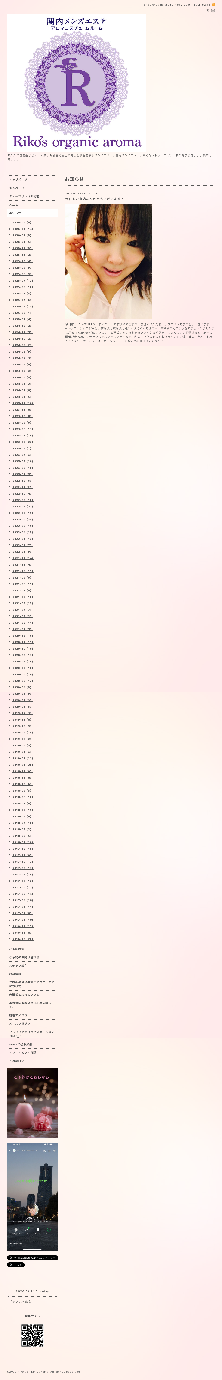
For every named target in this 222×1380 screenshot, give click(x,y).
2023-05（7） (22, 448)
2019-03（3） (22, 752)
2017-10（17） (23, 862)
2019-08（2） (22, 739)
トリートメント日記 (22, 1053)
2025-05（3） (22, 293)
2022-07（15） (23, 513)
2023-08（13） (23, 429)
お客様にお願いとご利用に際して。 (30, 1005)
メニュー (15, 205)
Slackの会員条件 (21, 1044)
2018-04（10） (23, 823)
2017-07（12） (23, 881)
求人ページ (16, 188)
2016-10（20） (23, 939)
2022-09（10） (23, 500)
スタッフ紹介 (18, 965)
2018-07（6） (22, 803)
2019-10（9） (22, 726)
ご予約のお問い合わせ (24, 957)
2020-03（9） (22, 694)
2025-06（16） (23, 287)
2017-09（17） (23, 868)
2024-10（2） (22, 339)
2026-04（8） (22, 222)
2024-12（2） (22, 326)
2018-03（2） (22, 829)
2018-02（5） (22, 836)
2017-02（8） (22, 913)
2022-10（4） (22, 494)
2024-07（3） (22, 358)
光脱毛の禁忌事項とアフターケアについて (31, 984)
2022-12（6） (22, 481)
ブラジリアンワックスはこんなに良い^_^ (31, 1034)
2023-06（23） (23, 442)
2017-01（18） (23, 920)
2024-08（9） (22, 351)
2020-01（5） (22, 707)
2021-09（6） (22, 577)
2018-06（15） (23, 810)
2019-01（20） (23, 765)
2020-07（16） (23, 668)
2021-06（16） (23, 597)
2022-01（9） (22, 552)
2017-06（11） (23, 887)
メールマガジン (19, 1024)
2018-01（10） (23, 842)
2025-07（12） (23, 280)
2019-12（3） (22, 713)
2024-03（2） (22, 384)
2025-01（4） (22, 319)
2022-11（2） (22, 487)
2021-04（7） (22, 610)
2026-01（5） (22, 242)
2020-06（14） (23, 674)
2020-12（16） (23, 636)
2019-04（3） (22, 745)
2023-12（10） (23, 403)
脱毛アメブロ (18, 1015)
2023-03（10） (23, 461)
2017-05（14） (23, 894)
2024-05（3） (22, 371)
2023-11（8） (22, 410)
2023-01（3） (22, 474)
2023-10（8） (22, 416)
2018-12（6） (22, 771)
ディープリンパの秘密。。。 (28, 196)
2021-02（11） (23, 623)
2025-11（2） (22, 255)
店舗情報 (15, 974)
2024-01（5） (22, 397)
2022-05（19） (23, 526)
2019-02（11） (23, 758)
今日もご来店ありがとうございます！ (94, 199)
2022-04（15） (23, 532)
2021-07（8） (22, 590)
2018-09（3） (22, 790)
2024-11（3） (22, 332)
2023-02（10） (23, 468)
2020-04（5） (22, 687)
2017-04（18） (23, 900)
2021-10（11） (23, 571)
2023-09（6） (22, 422)
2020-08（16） (23, 661)
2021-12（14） (23, 558)
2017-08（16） (23, 874)
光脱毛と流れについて (24, 995)
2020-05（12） (23, 681)
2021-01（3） (22, 629)
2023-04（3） (22, 455)
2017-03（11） (23, 907)
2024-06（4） (22, 364)
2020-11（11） (23, 642)
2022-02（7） (22, 545)
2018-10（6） (22, 784)
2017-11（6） (22, 855)
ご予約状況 (16, 949)
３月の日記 (16, 1061)
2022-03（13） (23, 539)
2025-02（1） (22, 313)
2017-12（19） (23, 849)
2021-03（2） (22, 616)
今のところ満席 (20, 1302)
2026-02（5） (22, 235)
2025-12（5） (22, 248)
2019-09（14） (23, 732)
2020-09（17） (23, 655)
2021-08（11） (23, 584)
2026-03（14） (23, 229)
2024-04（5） (22, 377)
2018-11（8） (22, 778)
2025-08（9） (22, 274)
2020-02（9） (22, 700)
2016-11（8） (22, 933)
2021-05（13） (23, 603)
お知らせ (15, 213)
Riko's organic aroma (33, 1372)
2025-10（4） (22, 261)
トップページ (18, 180)
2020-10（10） (23, 648)
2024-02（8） (22, 390)
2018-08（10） (23, 797)
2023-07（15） (23, 435)
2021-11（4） (22, 565)
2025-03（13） (23, 306)
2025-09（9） (22, 268)
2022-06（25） (23, 519)
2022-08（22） (23, 506)
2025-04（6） (22, 300)
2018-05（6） (22, 816)
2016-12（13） (23, 926)
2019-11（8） (22, 719)
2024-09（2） (22, 345)
